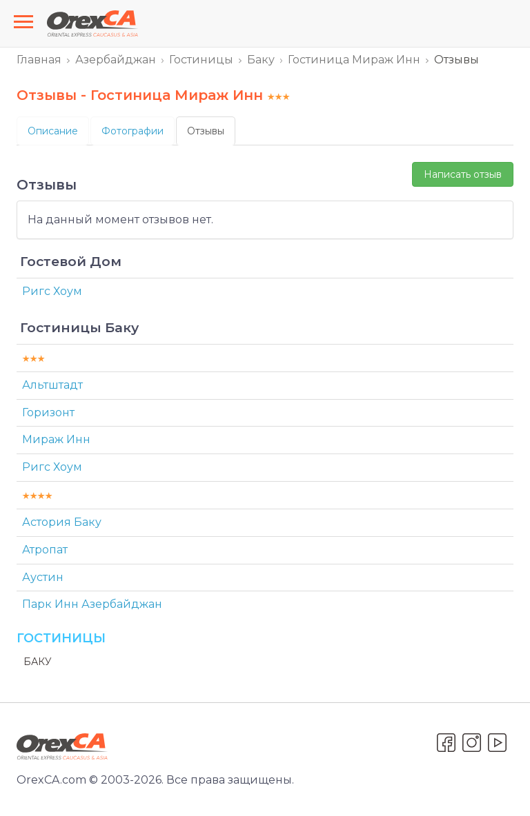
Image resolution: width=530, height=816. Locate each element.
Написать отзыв (463, 174)
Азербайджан (115, 59)
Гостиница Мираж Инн (354, 59)
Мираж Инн (56, 439)
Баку (261, 59)
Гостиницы (201, 59)
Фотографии (132, 131)
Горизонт (48, 412)
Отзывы (205, 131)
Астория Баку (61, 522)
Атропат (45, 549)
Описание (53, 131)
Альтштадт (52, 384)
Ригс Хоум (52, 291)
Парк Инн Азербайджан (92, 604)
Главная (39, 59)
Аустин (42, 577)
